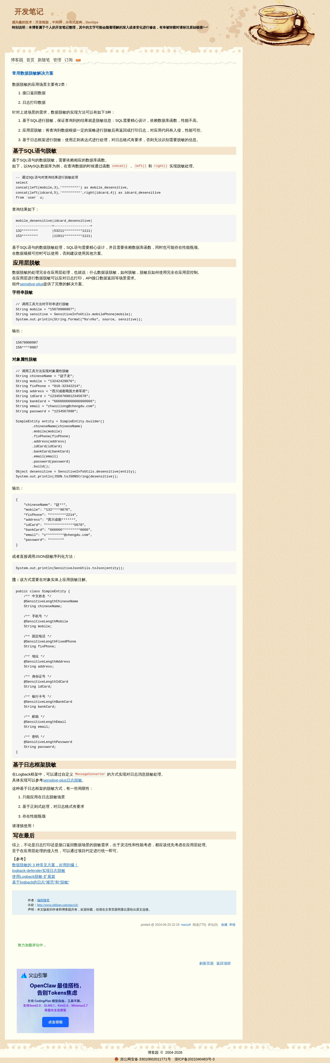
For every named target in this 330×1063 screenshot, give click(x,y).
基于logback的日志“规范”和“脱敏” (40, 882)
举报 (232, 925)
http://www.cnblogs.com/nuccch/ (57, 905)
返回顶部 (223, 963)
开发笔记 (28, 12)
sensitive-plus (31, 284)
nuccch (186, 925)
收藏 (224, 925)
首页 (30, 60)
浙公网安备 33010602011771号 (142, 1059)
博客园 (17, 60)
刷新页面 (206, 963)
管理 (57, 60)
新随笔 (44, 60)
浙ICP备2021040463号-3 (195, 1059)
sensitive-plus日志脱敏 (62, 780)
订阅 (68, 60)
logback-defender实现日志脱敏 (38, 870)
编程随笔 (43, 900)
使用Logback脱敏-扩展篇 (33, 876)
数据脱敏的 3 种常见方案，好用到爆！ (45, 865)
